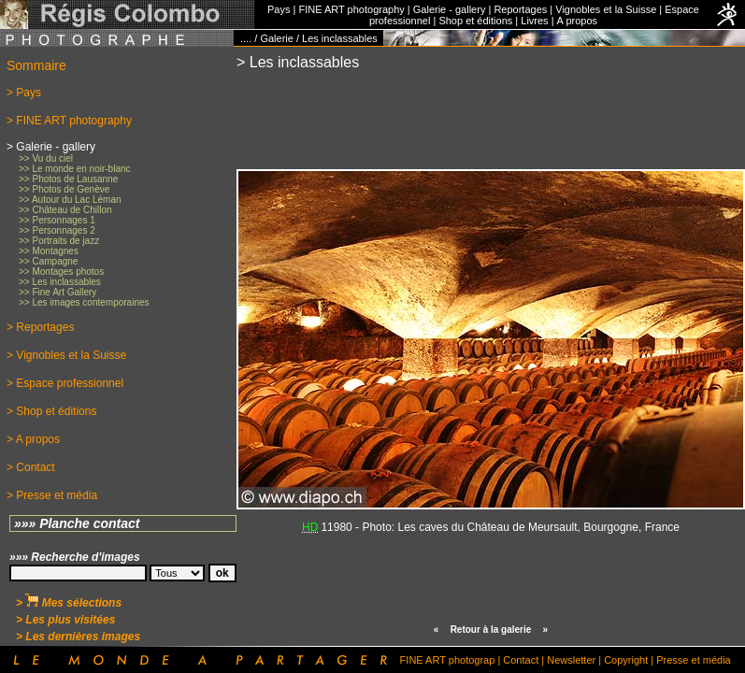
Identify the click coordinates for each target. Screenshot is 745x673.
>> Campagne (48, 261)
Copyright (626, 660)
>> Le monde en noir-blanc (75, 169)
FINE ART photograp (447, 660)
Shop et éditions (475, 20)
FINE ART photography (351, 9)
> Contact (31, 467)
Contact (520, 660)
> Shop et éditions (51, 411)
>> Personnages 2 (57, 230)
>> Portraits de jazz (59, 241)
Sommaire (36, 65)
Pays (278, 9)
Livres (534, 20)
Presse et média (693, 660)
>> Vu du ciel (46, 158)
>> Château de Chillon (65, 210)
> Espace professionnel (65, 383)
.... (245, 38)
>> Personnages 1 (57, 220)
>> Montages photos (61, 271)
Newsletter (571, 660)
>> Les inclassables (60, 282)
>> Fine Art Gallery (57, 292)
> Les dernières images (78, 636)
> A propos (33, 439)
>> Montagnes (49, 251)
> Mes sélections (69, 602)
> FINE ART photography (69, 120)
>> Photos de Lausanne (68, 179)
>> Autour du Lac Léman (70, 199)
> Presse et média (52, 495)
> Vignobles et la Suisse (66, 355)
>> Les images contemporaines (84, 302)
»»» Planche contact (77, 523)
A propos (577, 20)
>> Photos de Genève (64, 189)
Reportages (520, 9)
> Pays (24, 92)
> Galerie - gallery (51, 146)
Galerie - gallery (449, 9)
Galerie (276, 38)
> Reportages (40, 327)
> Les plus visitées (65, 619)
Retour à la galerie (491, 629)
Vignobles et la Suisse (605, 9)
